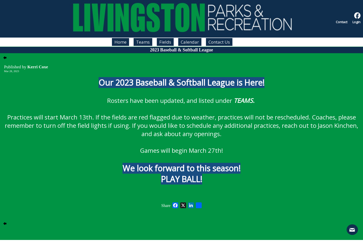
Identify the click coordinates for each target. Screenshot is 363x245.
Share (165, 206)
